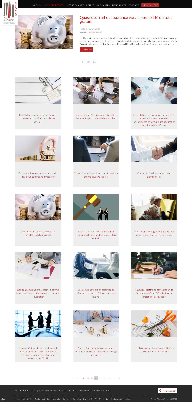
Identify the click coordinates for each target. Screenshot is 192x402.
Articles (128, 399)
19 (88, 378)
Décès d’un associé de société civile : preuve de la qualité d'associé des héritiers (38, 118)
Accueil (37, 5)
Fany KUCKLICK (90, 399)
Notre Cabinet (75, 5)
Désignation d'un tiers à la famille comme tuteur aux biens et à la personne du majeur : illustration (38, 293)
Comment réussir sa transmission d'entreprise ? (154, 175)
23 (104, 378)
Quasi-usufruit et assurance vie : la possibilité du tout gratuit (38, 233)
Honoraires (119, 5)
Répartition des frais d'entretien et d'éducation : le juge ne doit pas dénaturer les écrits (96, 235)
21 (96, 378)
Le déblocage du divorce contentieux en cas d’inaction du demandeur (154, 350)
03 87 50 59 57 (83, 391)
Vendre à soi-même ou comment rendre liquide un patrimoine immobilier (38, 175)
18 (84, 378)
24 (109, 378)
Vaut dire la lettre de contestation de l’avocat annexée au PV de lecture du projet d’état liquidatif (154, 293)
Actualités (103, 5)
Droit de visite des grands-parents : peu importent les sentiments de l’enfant (154, 233)
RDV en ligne (151, 5)
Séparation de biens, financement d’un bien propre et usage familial (96, 175)
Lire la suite (86, 49)
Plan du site (103, 399)
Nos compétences (54, 5)
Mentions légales (116, 399)
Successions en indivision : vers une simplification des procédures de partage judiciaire (96, 351)
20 (92, 378)
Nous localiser (169, 391)
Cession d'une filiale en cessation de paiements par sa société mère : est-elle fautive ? (96, 293)
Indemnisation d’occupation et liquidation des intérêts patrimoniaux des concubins (96, 116)
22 (100, 378)
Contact (134, 5)
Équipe (90, 5)
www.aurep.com (95, 32)
